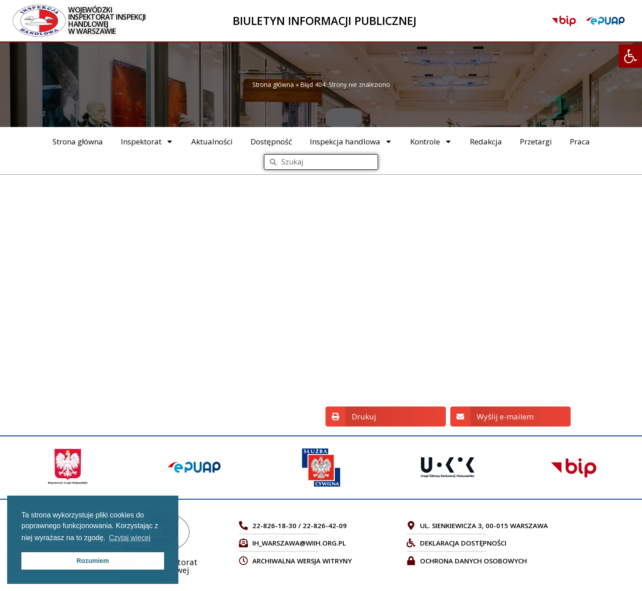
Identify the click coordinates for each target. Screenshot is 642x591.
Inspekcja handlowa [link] (351, 141)
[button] (385, 416)
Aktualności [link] (212, 141)
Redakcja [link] (486, 141)
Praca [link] (580, 141)
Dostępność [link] (271, 141)
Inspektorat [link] (147, 141)
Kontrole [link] (431, 141)
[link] (630, 56)
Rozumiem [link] (93, 560)
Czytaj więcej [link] (129, 538)
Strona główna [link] (273, 84)
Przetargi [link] (536, 141)
